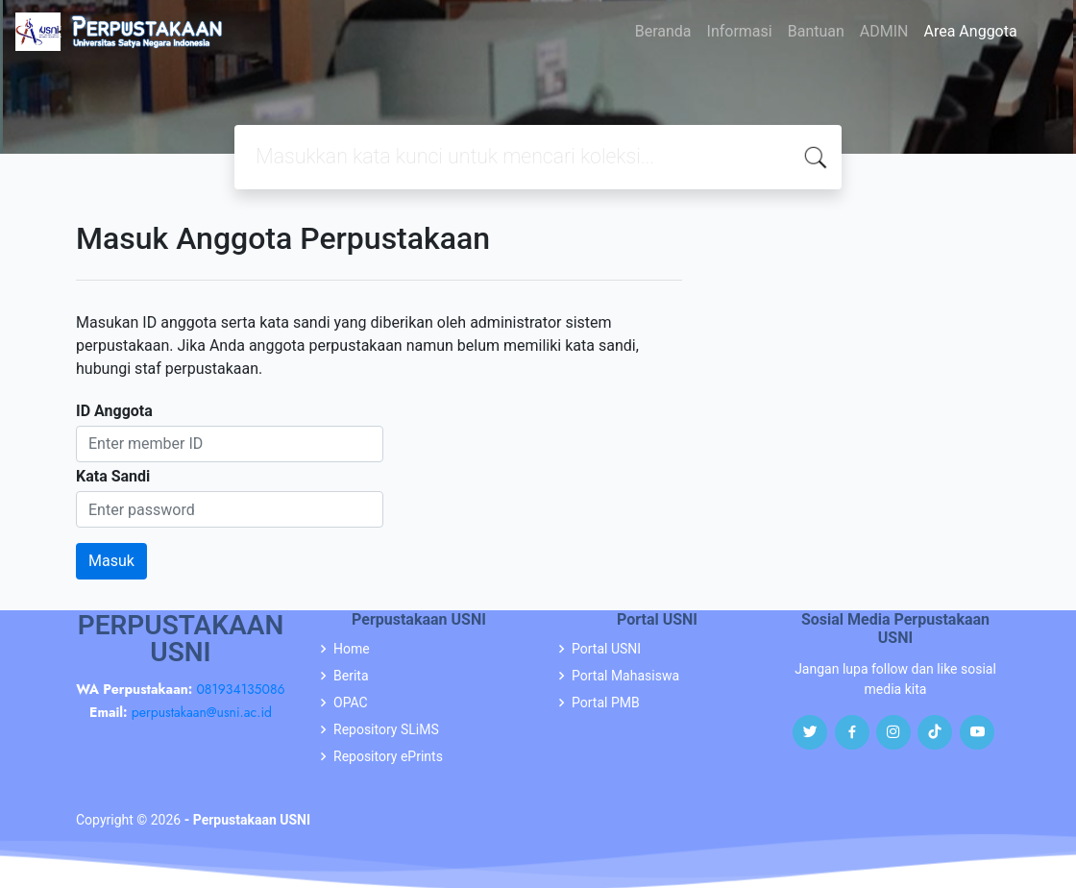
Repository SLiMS (386, 729)
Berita (351, 675)
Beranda (663, 31)
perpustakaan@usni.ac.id (202, 712)
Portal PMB (606, 702)
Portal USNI (606, 648)
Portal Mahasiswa (625, 675)
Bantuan (816, 31)
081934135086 (240, 689)
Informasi (739, 31)
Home (351, 648)
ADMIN (884, 31)
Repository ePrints (388, 756)
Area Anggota (970, 31)
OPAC (350, 702)
